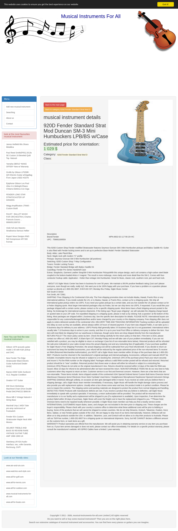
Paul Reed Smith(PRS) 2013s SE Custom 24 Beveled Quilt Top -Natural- (19, 155)
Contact (9, 124)
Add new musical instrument (18, 107)
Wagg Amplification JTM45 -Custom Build (18, 207)
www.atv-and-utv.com (15, 465)
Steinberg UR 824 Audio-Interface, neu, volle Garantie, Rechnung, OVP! (19, 444)
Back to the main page (55, 105)
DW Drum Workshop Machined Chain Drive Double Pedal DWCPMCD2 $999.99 (19, 389)
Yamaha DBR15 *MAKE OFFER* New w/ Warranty (17, 165)
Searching (10, 112)
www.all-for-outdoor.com (16, 488)
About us (10, 118)
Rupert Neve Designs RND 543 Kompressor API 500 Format (17, 239)
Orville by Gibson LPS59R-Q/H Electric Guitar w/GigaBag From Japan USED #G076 (19, 175)
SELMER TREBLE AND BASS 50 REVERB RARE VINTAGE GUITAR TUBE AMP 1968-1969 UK (17, 432)
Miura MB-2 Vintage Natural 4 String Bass (19, 398)
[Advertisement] (89, 74)
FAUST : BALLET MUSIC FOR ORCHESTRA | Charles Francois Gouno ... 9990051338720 (18, 218)
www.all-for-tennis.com (16, 482)
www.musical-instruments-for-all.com (19, 495)
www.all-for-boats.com (15, 502)
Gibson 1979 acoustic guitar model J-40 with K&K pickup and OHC (18, 350)
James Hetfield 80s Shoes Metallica (17, 145)
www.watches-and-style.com (18, 471)
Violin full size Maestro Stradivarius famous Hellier (17, 229)
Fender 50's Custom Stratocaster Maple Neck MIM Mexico (19, 419)
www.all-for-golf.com (15, 477)
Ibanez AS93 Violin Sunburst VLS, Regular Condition (18, 373)
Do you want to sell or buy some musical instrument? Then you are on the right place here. (89, 519)
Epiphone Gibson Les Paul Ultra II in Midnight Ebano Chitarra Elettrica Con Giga (17, 186)
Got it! (166, 4)
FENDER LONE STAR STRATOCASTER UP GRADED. (15, 197)
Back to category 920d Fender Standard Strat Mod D (67, 109)
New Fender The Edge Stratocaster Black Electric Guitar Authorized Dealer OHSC (17, 362)
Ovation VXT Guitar (14, 380)
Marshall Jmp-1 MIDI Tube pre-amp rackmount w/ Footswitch (17, 408)
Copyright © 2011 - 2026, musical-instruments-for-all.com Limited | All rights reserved (89, 515)
